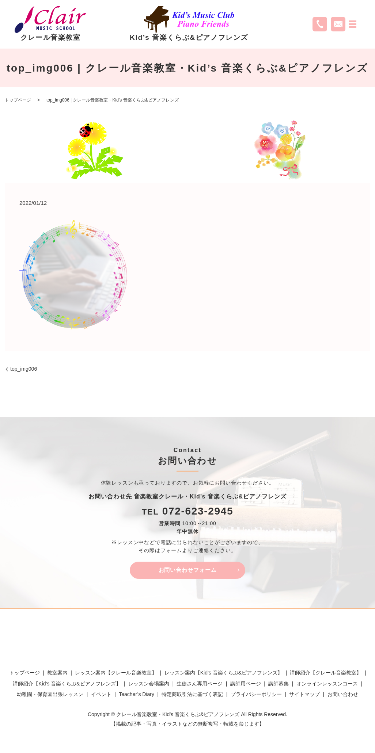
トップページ (18, 100)
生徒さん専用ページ (200, 685)
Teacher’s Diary (136, 696)
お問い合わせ (342, 696)
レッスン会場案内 (148, 685)
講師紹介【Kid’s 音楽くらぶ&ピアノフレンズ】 (67, 685)
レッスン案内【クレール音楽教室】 (116, 674)
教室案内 (57, 674)
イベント (101, 696)
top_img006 (23, 369)
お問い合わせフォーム (187, 570)
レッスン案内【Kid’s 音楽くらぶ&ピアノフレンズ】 (223, 674)
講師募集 (278, 685)
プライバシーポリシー (256, 696)
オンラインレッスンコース (327, 685)
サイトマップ (304, 696)
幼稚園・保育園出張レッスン (50, 696)
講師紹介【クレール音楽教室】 (325, 674)
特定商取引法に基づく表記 (192, 696)
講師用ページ (245, 685)
